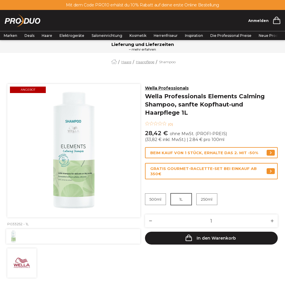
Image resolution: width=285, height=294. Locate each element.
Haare (47, 35)
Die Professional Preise (230, 35)
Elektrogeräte (72, 35)
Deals (29, 35)
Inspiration (194, 35)
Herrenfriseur (166, 35)
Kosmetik (138, 35)
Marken (10, 35)
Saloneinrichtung (107, 35)
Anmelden (258, 20)
